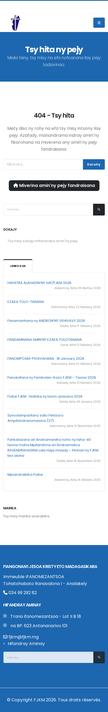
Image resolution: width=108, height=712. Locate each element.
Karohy (94, 164)
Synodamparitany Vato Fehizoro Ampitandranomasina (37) (35, 418)
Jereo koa (18, 266)
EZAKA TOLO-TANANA (25, 301)
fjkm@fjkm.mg (24, 637)
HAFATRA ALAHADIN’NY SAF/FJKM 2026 (39, 282)
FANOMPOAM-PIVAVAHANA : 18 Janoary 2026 (45, 358)
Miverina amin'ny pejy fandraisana (54, 185)
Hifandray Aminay (26, 644)
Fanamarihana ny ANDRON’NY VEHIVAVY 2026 (46, 320)
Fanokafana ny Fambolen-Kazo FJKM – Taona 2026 (51, 377)
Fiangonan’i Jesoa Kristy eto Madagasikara (50, 566)
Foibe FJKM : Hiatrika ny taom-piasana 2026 (44, 396)
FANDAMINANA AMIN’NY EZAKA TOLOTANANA (44, 339)
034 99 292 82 (20, 593)
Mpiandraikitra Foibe (25, 474)
